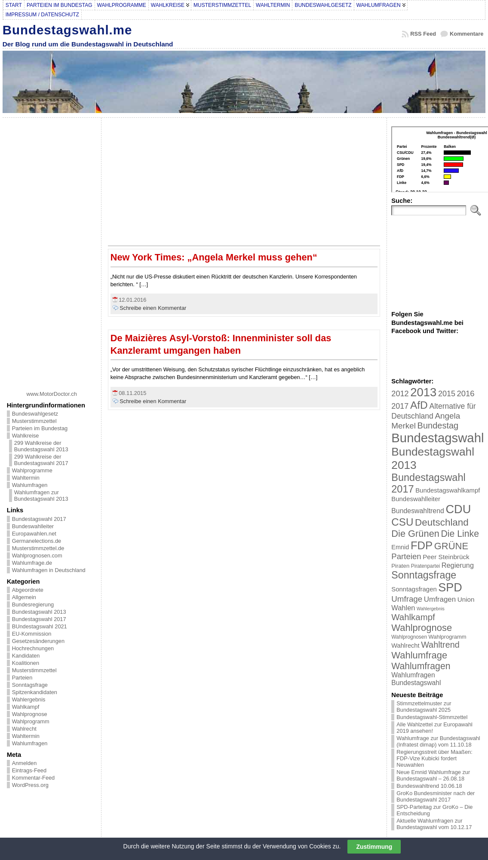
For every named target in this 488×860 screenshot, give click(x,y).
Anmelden (24, 763)
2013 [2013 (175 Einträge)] (423, 392)
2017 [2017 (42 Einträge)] (399, 406)
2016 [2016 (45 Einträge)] (466, 393)
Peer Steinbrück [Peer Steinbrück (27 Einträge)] (446, 556)
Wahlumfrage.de (32, 563)
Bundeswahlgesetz (35, 413)
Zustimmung (374, 846)
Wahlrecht (24, 728)
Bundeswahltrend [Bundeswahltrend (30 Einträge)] (417, 510)
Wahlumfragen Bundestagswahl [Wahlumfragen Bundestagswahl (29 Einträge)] (416, 678)
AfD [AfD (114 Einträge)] (419, 405)
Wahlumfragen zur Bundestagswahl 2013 (41, 495)
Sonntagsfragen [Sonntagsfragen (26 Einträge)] (413, 589)
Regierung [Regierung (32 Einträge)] (458, 565)
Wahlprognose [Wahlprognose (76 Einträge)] (421, 627)
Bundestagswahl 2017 (39, 519)
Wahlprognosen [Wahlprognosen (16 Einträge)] (409, 637)
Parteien (22, 677)
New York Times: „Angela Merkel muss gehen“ (213, 257)
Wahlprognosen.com (37, 555)
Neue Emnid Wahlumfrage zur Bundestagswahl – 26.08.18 (433, 775)
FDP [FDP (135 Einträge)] (422, 545)
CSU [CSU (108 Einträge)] (402, 522)
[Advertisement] (51, 251)
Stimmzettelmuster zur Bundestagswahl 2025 (423, 706)
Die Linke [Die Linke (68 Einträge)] (460, 534)
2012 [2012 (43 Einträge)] (399, 393)
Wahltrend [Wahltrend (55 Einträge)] (440, 644)
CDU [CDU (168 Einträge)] (458, 509)
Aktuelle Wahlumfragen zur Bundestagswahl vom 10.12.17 (434, 823)
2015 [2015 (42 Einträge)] (446, 393)
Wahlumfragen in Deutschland (49, 570)
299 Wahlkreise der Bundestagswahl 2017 (41, 459)
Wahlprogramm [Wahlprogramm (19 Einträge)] (448, 637)
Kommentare (466, 34)
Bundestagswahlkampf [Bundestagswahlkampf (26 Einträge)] (447, 490)
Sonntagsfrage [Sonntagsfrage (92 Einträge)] (423, 575)
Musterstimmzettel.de (38, 548)
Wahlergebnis (29, 699)
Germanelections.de (36, 541)
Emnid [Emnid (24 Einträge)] (400, 547)
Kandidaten (26, 655)
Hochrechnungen (33, 648)
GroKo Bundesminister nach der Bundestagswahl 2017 (435, 796)
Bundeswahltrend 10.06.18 (429, 786)
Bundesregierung (33, 604)
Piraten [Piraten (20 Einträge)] (400, 566)
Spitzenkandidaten (34, 692)
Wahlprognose (29, 714)
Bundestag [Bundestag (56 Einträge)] (438, 425)
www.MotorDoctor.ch (52, 394)
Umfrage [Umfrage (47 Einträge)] (406, 598)
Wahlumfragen (30, 485)
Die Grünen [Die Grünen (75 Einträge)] (415, 533)
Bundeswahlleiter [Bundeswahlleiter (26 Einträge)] (415, 498)
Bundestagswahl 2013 (39, 612)
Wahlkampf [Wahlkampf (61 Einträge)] (413, 617)
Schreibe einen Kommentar (153, 308)
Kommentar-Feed (33, 777)
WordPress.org (30, 785)
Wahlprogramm (30, 721)
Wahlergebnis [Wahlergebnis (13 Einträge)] (431, 608)
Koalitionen (25, 663)
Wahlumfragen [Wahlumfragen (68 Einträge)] (420, 666)
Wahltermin (26, 477)
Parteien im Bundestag (40, 428)
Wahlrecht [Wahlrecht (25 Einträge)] (405, 645)
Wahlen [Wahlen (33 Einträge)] (403, 608)
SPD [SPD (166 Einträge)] (450, 587)
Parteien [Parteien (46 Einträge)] (406, 556)
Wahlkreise (25, 435)
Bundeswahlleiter (33, 526)
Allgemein (24, 597)
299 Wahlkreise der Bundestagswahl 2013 (41, 446)
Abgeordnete (27, 590)
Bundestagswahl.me (67, 30)
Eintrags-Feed (29, 770)
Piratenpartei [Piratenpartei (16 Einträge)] (425, 566)
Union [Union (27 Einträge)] (466, 599)
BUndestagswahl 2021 (39, 626)
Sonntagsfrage (30, 685)
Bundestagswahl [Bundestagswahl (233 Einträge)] (437, 438)
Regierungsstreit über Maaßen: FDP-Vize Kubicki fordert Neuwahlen (434, 758)
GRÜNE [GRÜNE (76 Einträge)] (451, 546)
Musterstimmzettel (34, 421)
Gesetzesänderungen (38, 641)
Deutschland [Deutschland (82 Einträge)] (442, 522)
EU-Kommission (32, 633)
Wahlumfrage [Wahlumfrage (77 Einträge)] (419, 655)
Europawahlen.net (34, 533)
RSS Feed (423, 34)
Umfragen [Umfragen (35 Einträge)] (440, 599)
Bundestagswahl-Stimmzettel (431, 717)
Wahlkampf (26, 707)
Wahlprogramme (32, 470)
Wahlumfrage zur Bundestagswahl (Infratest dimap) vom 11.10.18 (438, 741)
